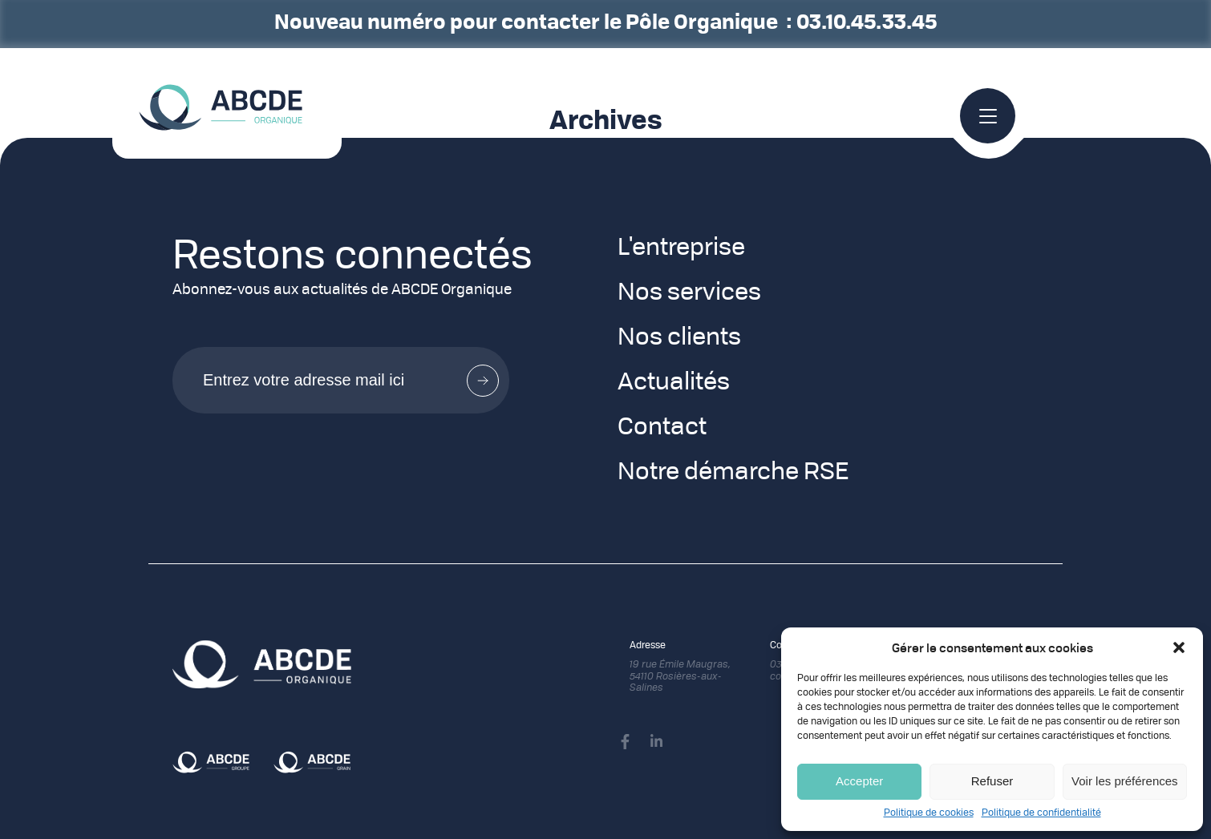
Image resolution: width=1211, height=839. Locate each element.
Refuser (992, 781)
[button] (1179, 647)
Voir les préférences (1124, 781)
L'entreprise (681, 248)
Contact (662, 428)
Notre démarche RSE (733, 473)
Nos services (689, 293)
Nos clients (679, 338)
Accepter (859, 781)
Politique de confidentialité (1041, 813)
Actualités (674, 383)
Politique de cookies (929, 813)
